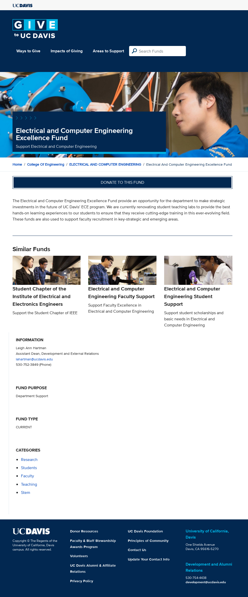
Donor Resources (84, 531)
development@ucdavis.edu (206, 582)
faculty (27, 476)
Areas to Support (108, 51)
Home (17, 164)
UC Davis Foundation (145, 531)
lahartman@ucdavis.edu (34, 359)
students (29, 468)
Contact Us (137, 549)
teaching (29, 484)
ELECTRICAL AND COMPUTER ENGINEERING (105, 164)
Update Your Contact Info (149, 559)
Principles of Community (148, 540)
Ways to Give (28, 51)
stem (25, 492)
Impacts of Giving (67, 51)
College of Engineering (45, 164)
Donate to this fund (122, 182)
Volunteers (79, 555)
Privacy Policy (81, 580)
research (29, 459)
